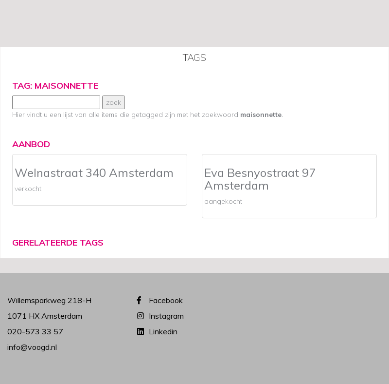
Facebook (166, 300)
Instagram (166, 316)
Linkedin (163, 331)
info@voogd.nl (32, 347)
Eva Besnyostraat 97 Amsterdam (260, 178)
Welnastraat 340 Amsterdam (94, 172)
